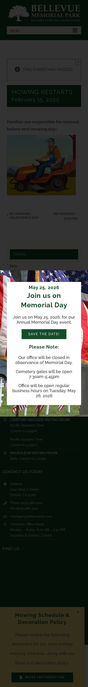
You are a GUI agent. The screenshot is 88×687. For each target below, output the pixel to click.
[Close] (79, 277)
